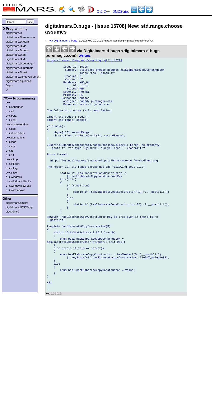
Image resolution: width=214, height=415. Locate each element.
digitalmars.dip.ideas (18, 81)
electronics (12, 211)
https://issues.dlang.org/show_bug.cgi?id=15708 (84, 61)
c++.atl (10, 111)
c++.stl (10, 155)
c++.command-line (17, 124)
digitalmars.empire (17, 202)
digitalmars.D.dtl (16, 54)
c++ (8, 102)
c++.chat (11, 120)
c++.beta (11, 115)
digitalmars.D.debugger (20, 63)
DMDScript (121, 11)
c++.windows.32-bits (18, 185)
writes (84, 55)
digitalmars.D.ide (16, 59)
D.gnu (9, 85)
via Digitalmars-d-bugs (63, 40)
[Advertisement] (15, 227)
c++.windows (14, 177)
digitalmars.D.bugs (17, 50)
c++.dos (10, 128)
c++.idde (11, 141)
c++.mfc (10, 146)
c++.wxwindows (15, 190)
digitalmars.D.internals (19, 67)
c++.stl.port (12, 163)
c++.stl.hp (12, 159)
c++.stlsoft (12, 172)
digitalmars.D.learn (17, 41)
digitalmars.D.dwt (16, 72)
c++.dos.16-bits (15, 133)
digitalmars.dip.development (21, 76)
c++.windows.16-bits (18, 181)
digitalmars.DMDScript (19, 207)
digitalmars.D (14, 32)
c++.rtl (9, 150)
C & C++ (103, 11)
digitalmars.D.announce (20, 37)
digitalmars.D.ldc (16, 46)
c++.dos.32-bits (15, 137)
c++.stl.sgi (12, 168)
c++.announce (14, 106)
